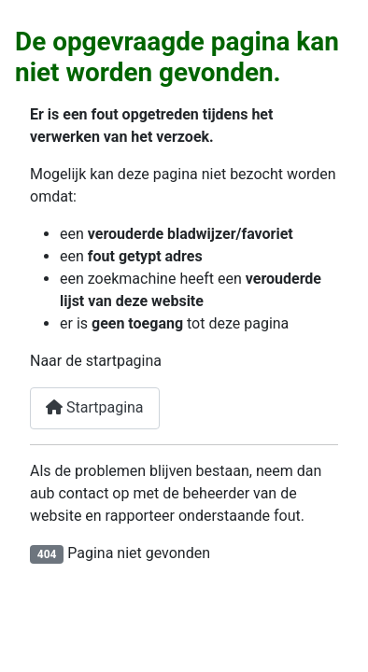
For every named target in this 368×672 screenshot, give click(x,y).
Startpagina (95, 407)
